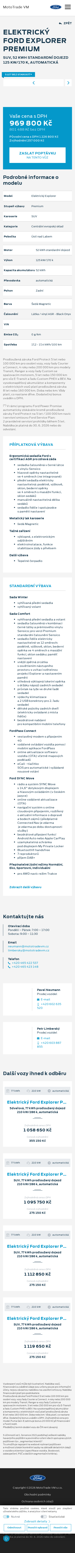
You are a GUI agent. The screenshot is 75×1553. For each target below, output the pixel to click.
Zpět (65, 23)
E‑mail (43, 999)
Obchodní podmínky (37, 1494)
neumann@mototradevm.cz (28, 946)
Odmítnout (14, 1527)
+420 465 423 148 (23, 967)
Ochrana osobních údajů (37, 1501)
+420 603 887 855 (49, 1045)
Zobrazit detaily (37, 1521)
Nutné (15, 1517)
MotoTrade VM (16, 7)
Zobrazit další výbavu (25, 887)
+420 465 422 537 (23, 963)
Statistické (57, 1517)
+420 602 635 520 (49, 1006)
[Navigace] (68, 7)
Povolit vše (60, 1527)
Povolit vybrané (37, 1527)
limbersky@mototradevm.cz (28, 950)
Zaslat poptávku (37, 155)
